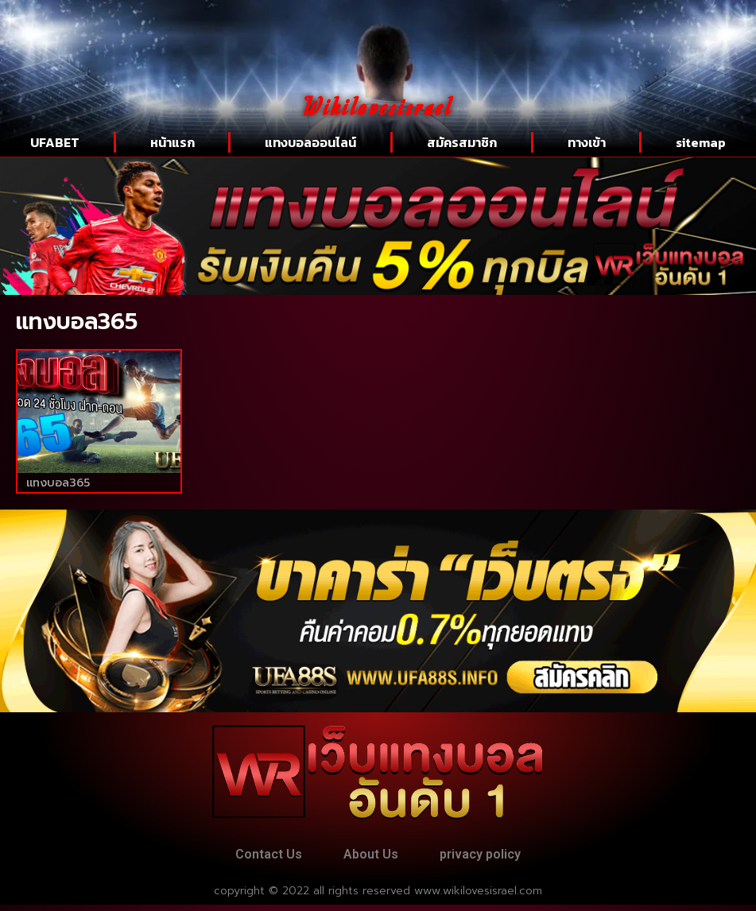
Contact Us (256, 857)
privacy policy (492, 857)
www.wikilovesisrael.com (478, 897)
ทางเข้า (587, 142)
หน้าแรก (172, 142)
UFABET (54, 142)
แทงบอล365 (58, 483)
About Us (370, 857)
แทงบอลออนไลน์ (310, 142)
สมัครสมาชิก (462, 142)
